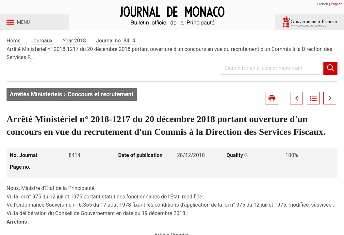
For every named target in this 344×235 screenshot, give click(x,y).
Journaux (42, 52)
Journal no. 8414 (116, 52)
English (336, 4)
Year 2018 (74, 52)
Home (14, 52)
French (322, 4)
